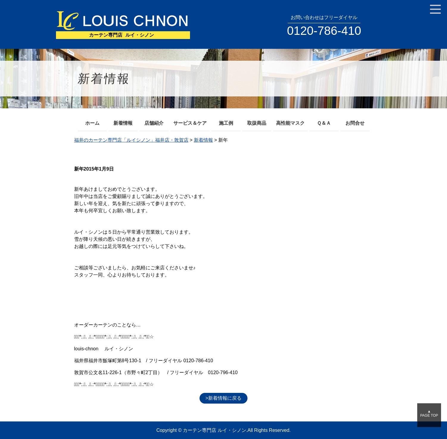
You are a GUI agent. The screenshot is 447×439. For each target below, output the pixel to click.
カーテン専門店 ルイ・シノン (214, 430)
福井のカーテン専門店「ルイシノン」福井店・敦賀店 (131, 140)
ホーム (92, 123)
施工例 (226, 123)
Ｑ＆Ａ (324, 123)
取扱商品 (256, 123)
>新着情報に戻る (223, 398)
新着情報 (123, 123)
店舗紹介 (153, 123)
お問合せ (355, 123)
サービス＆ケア (190, 123)
